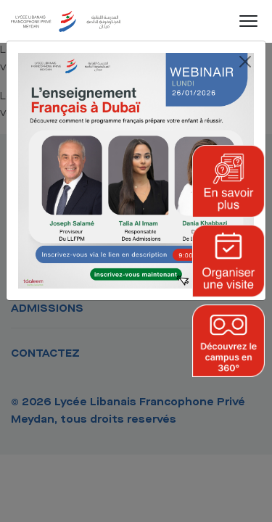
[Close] (245, 61)
